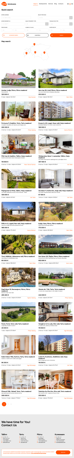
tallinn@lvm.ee (6, 442)
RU (72, 4)
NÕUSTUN (63, 452)
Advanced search (10, 35)
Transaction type (61, 23)
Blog (55, 4)
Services (50, 4)
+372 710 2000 (24, 441)
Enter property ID (12, 23)
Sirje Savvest (32, 97)
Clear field (33, 35)
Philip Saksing (32, 130)
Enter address (15, 16)
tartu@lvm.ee (24, 442)
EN (70, 4)
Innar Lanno (69, 263)
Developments (43, 4)
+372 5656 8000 (43, 441)
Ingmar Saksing (31, 297)
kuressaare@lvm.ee (60, 442)
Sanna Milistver (68, 130)
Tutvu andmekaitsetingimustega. (38, 453)
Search (57, 35)
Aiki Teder (70, 164)
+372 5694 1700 (7, 441)
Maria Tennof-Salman (30, 164)
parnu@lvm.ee (42, 442)
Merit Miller (69, 97)
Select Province (55, 16)
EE (68, 4)
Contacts (60, 4)
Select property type (37, 23)
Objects (35, 4)
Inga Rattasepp (68, 330)
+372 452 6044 (60, 441)
